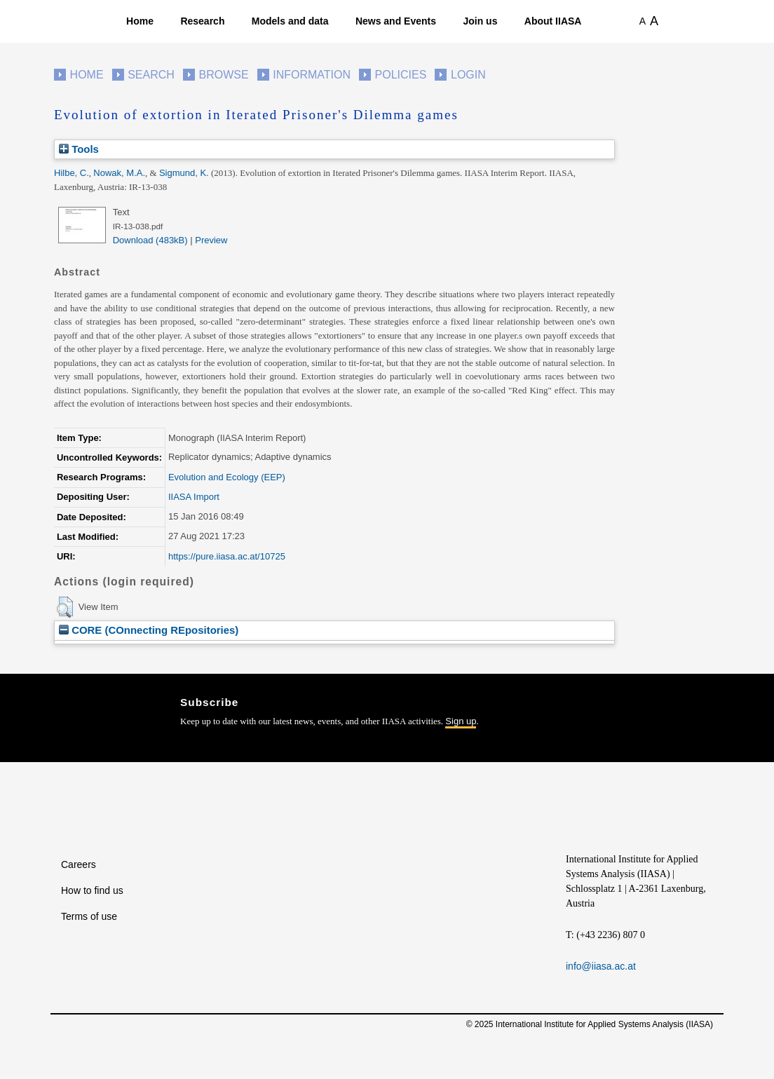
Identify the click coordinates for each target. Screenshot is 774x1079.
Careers (78, 864)
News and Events (395, 21)
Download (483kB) (150, 240)
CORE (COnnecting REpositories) (148, 630)
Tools (79, 149)
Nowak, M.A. (119, 173)
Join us (480, 21)
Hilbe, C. (71, 173)
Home (140, 21)
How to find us (92, 890)
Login (468, 75)
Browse (223, 75)
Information (312, 75)
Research (202, 21)
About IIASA (553, 21)
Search (151, 75)
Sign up (460, 721)
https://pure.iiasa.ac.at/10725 (226, 556)
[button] (65, 607)
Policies (401, 75)
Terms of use (89, 916)
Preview (211, 240)
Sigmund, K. (184, 173)
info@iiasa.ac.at (601, 966)
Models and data (290, 21)
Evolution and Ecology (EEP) (226, 477)
